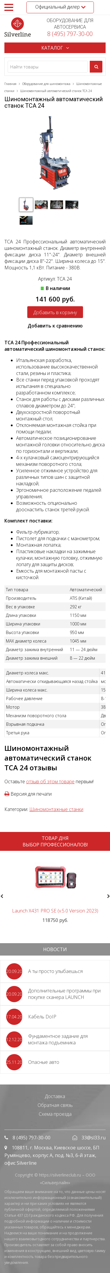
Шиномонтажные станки (56, 809)
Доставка (55, 1096)
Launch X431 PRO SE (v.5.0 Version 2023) (55, 910)
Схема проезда (55, 1114)
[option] (55, 889)
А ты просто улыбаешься (55, 971)
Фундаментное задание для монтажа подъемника (58, 1039)
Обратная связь (55, 1105)
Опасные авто (43, 1062)
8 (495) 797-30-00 (70, 33)
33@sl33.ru (94, 1137)
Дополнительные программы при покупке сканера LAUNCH (64, 993)
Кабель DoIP (42, 1016)
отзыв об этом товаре (50, 781)
